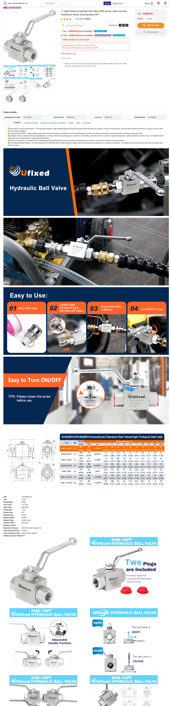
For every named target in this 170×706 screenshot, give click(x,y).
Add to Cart (150, 25)
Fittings (70, 123)
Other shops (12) (69, 53)
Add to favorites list (150, 31)
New (85, 31)
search (107, 3)
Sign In (147, 3)
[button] (165, 3)
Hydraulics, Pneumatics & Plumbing (53, 123)
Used (94, 35)
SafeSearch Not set (118, 3)
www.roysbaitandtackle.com (18, 3)
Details (92, 45)
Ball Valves (87, 123)
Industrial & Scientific (30, 123)
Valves (78, 123)
